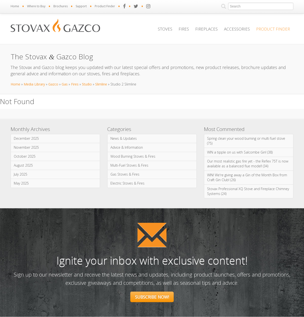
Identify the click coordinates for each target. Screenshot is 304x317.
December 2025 (26, 138)
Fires (184, 29)
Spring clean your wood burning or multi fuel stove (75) (246, 141)
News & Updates (123, 138)
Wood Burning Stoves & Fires (132, 156)
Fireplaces (206, 29)
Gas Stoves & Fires (124, 174)
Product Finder (105, 6)
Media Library (34, 84)
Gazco (53, 84)
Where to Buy (36, 6)
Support (81, 6)
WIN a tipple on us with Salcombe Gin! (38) (240, 152)
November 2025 (26, 147)
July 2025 (20, 174)
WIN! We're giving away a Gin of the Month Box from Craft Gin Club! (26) (247, 177)
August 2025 (23, 165)
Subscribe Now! (152, 297)
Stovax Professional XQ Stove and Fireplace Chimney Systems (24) (248, 191)
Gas (65, 84)
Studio (87, 84)
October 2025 (25, 156)
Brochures (60, 6)
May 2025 (21, 183)
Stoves (165, 29)
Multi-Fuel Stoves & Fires (129, 165)
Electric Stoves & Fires (127, 183)
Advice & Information (126, 147)
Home (15, 6)
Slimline (101, 84)
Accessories (237, 29)
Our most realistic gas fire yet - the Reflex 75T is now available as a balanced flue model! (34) (247, 163)
